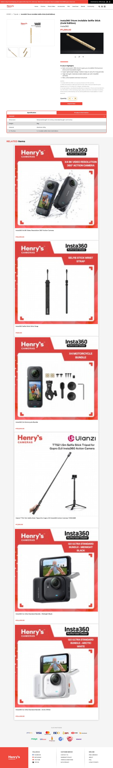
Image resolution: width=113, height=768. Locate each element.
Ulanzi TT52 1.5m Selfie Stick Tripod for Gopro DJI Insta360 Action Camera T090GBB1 (46, 518)
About (91, 757)
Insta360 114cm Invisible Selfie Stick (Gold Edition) (38, 14)
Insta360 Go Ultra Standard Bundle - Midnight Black (34, 614)
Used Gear (75, 6)
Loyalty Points (93, 762)
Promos (43, 6)
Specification (31, 112)
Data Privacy (65, 762)
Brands (83, 6)
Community (90, 6)
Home (36, 6)
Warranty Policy (66, 757)
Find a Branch (93, 755)
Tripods (15, 14)
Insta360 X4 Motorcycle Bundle (27, 422)
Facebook (36, 755)
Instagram (36, 757)
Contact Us (64, 755)
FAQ (90, 759)
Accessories (61, 6)
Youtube (36, 759)
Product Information (81, 112)
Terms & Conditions (67, 759)
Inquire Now (71, 103)
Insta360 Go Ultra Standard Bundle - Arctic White (33, 710)
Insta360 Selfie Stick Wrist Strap (27, 326)
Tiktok (35, 762)
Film (68, 6)
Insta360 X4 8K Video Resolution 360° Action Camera (35, 230)
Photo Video (51, 6)
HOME (8, 14)
